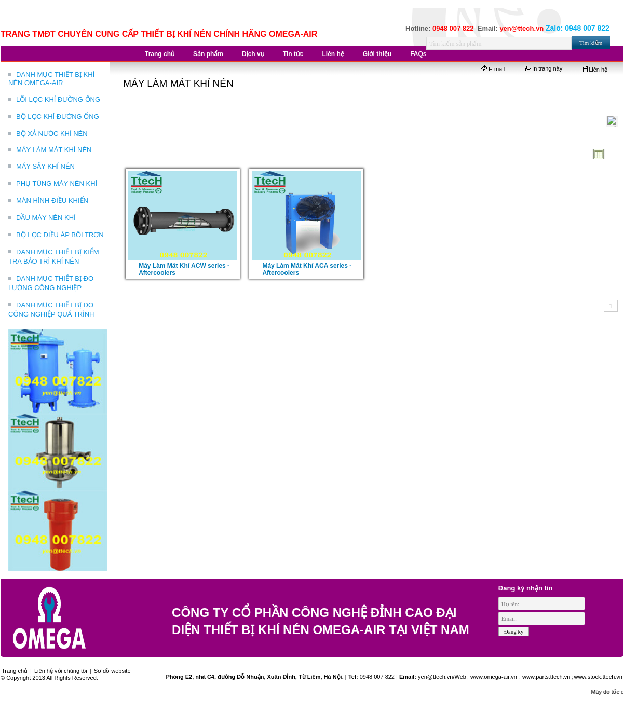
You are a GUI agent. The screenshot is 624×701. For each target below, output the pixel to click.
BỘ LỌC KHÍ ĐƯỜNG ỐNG (57, 116)
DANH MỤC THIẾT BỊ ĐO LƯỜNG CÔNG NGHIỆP (50, 283)
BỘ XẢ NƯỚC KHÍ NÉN (52, 134)
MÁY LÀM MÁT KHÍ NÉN (53, 150)
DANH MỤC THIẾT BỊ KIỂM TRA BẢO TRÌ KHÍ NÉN (53, 256)
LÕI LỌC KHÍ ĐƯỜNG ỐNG (58, 99)
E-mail (492, 69)
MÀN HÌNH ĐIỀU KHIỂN (52, 200)
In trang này (543, 68)
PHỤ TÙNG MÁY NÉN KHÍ (56, 183)
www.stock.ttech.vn (598, 676)
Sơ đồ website (112, 671)
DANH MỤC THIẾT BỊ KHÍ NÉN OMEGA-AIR (51, 79)
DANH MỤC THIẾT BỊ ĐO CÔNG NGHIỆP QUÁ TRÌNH (51, 309)
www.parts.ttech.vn (546, 676)
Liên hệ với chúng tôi (60, 671)
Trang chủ (15, 671)
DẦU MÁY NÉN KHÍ (46, 218)
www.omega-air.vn (493, 676)
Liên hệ (595, 69)
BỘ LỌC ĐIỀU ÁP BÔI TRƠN (60, 235)
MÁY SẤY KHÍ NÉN (45, 166)
